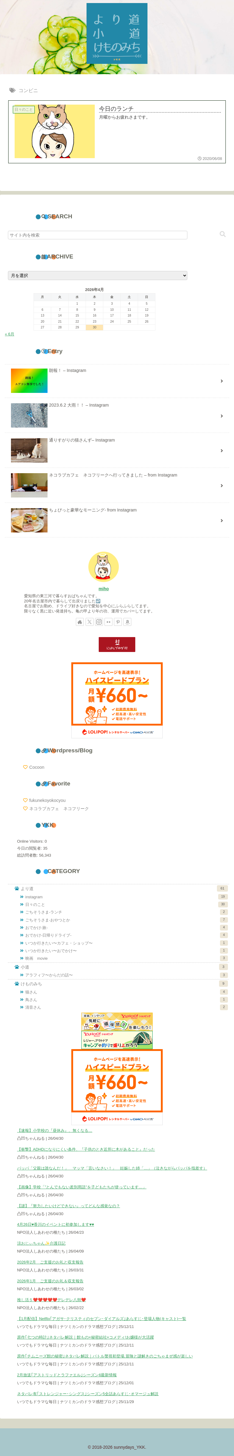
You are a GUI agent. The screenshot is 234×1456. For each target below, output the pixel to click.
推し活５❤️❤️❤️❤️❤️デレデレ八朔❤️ (51, 1300)
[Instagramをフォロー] (99, 622)
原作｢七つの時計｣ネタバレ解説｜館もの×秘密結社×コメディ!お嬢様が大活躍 (85, 1337)
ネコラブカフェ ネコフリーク (59, 808)
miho (104, 588)
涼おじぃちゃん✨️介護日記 (41, 1243)
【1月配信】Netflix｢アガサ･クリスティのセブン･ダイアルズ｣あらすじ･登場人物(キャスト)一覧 (101, 1318)
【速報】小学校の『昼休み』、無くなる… (54, 1130)
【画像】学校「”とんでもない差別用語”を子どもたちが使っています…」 (82, 1187)
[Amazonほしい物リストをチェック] (127, 622)
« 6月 (9, 334)
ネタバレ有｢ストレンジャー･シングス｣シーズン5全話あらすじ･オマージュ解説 (87, 1394)
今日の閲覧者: (30, 848)
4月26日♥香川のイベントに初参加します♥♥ (55, 1224)
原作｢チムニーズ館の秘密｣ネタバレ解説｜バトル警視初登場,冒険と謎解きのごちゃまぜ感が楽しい (105, 1356)
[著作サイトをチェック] (80, 622)
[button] (222, 234)
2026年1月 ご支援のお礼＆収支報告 (50, 1281)
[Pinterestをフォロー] (118, 622)
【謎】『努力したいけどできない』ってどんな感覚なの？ (68, 1206)
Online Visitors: (30, 841)
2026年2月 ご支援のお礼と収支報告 (50, 1262)
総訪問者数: (28, 855)
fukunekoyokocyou (47, 800)
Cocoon (36, 767)
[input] (97, 235)
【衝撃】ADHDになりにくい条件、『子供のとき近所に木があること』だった (86, 1149)
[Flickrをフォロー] (108, 622)
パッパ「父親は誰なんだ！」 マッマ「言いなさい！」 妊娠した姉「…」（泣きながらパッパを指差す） (112, 1168)
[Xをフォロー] (90, 622)
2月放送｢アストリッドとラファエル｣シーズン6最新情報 (67, 1375)
